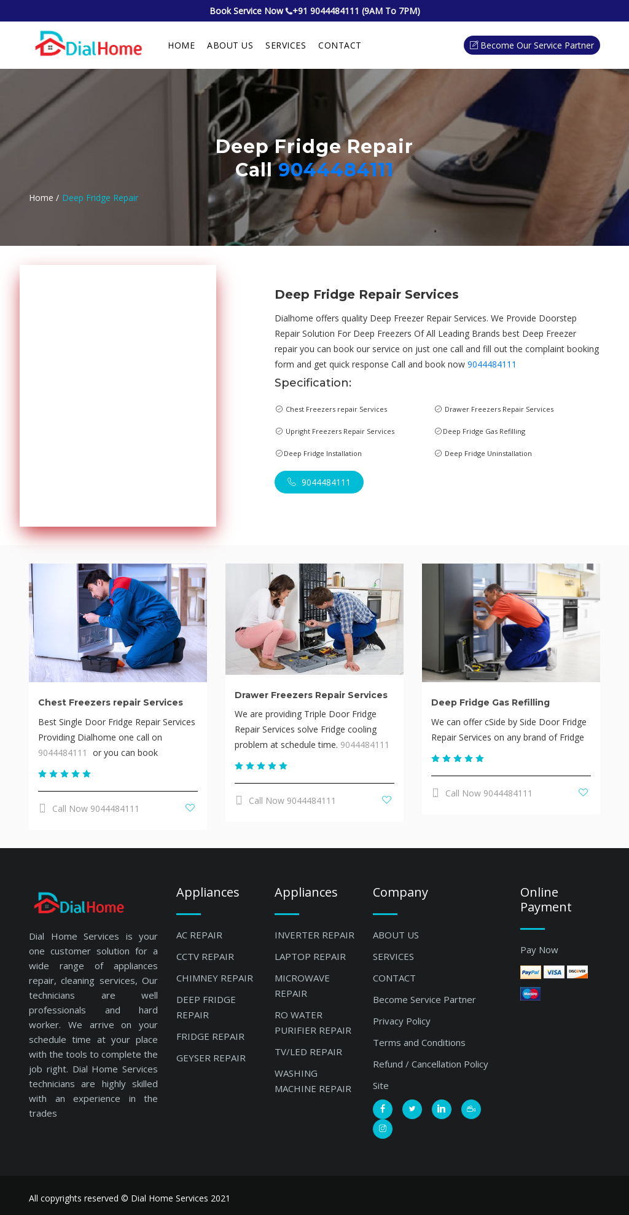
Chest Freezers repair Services (110, 702)
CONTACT (394, 978)
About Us (230, 45)
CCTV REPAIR (205, 956)
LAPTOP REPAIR (310, 956)
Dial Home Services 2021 (180, 1198)
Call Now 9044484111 (88, 808)
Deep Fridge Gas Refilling (490, 702)
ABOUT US (396, 935)
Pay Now (539, 949)
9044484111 (336, 170)
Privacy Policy (402, 1021)
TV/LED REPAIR (308, 1051)
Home (181, 45)
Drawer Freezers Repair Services (311, 695)
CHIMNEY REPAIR (214, 978)
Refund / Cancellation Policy (430, 1064)
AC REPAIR (199, 935)
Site (381, 1085)
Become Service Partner (424, 999)
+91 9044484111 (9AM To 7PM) (356, 11)
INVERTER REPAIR (314, 935)
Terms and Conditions (419, 1042)
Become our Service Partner (532, 45)
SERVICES (285, 45)
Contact (340, 45)
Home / (44, 197)
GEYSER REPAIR (211, 1058)
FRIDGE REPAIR (210, 1036)
